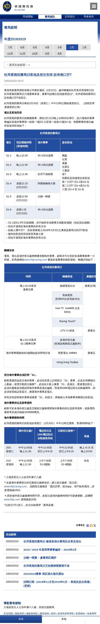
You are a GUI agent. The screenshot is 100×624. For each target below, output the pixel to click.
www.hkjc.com (12, 499)
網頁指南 (44, 613)
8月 (60, 53)
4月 (47, 47)
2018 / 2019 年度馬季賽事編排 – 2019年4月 (50, 549)
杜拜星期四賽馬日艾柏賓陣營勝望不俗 (46, 565)
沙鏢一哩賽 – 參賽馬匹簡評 (40, 557)
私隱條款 (80, 613)
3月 (60, 47)
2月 (72, 47)
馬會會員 (89, 16)
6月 (23, 47)
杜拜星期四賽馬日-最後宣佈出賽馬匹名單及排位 (52, 541)
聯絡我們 (19, 613)
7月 (10, 47)
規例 (53, 613)
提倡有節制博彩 (66, 613)
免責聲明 (91, 613)
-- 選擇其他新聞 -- (18, 64)
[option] (28, 16)
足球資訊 (70, 16)
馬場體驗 (28, 16)
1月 (85, 47)
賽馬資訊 (50, 16)
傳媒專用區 (32, 613)
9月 (47, 53)
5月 (35, 47)
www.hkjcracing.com (35, 259)
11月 (22, 53)
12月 (10, 53)
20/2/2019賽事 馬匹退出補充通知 (44, 573)
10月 (35, 53)
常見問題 (8, 613)
